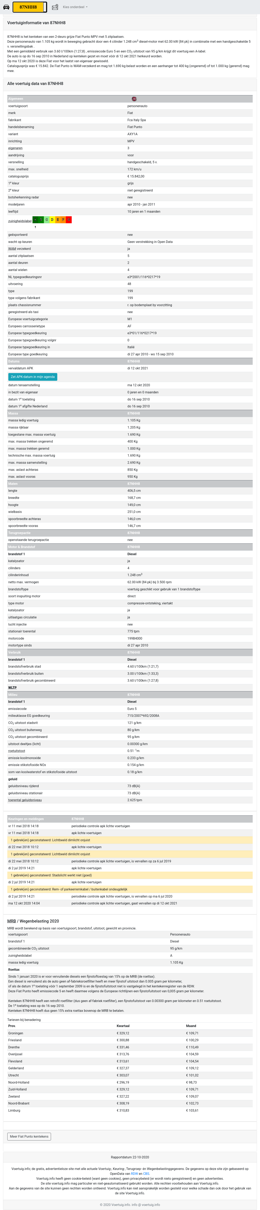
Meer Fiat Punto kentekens (29, 1136)
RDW (134, 1174)
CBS (146, 1174)
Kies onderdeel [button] (74, 7)
